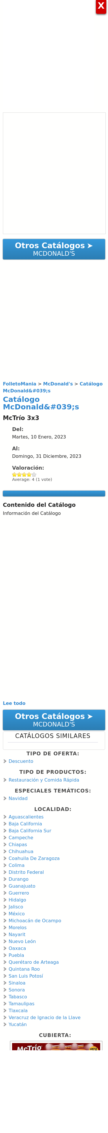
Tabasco (18, 997)
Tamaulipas (22, 1003)
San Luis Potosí (26, 976)
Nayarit (17, 934)
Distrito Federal (26, 872)
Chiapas (18, 844)
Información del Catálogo (32, 513)
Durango (19, 879)
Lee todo (14, 703)
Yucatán (18, 1024)
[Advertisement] (54, 54)
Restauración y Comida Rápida (44, 780)
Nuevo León (22, 941)
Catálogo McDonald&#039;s (41, 403)
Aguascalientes (26, 817)
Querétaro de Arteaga (34, 962)
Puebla (16, 955)
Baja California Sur (30, 830)
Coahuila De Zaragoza (34, 858)
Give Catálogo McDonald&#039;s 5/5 (34, 474)
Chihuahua (21, 851)
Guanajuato (22, 886)
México (17, 913)
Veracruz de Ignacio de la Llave (45, 1017)
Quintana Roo (24, 969)
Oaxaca (17, 948)
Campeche (21, 837)
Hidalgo (17, 900)
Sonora (17, 990)
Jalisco (16, 907)
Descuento (21, 761)
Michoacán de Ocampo (35, 920)
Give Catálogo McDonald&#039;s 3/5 (24, 474)
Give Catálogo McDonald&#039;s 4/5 (29, 474)
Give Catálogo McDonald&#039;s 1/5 (14, 474)
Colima (16, 865)
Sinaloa (17, 983)
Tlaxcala (18, 1010)
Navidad (18, 798)
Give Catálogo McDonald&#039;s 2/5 (19, 474)
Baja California (25, 824)
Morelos (17, 927)
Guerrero (19, 893)
